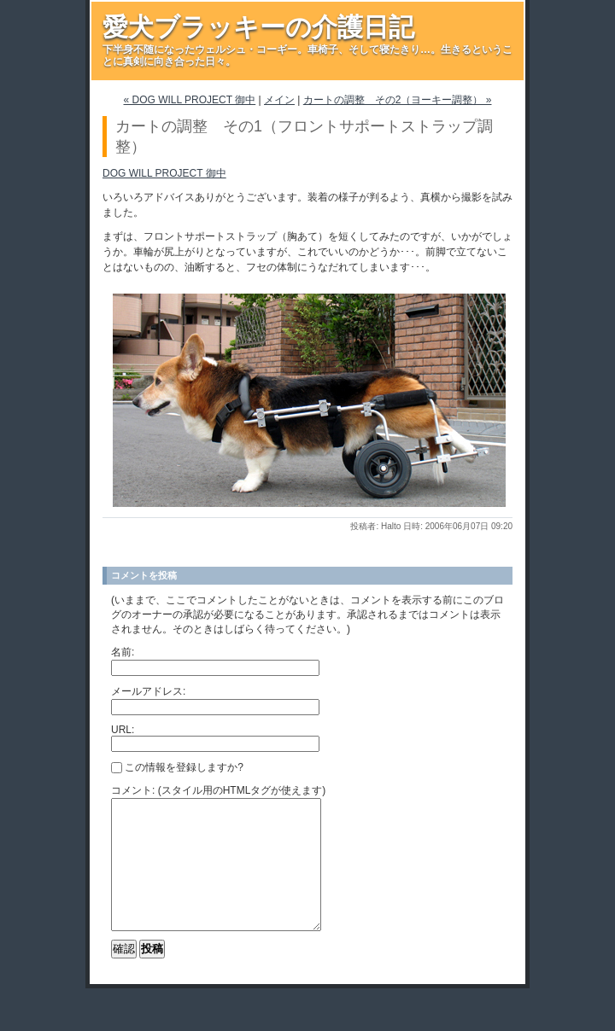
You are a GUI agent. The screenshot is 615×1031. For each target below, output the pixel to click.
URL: (122, 730)
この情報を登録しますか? (177, 767)
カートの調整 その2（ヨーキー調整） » (397, 100)
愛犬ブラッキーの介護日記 (258, 27)
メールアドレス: (148, 691)
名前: (122, 652)
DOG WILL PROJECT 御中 (164, 173)
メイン (279, 100)
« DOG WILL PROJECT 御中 (190, 100)
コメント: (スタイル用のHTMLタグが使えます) (218, 790)
